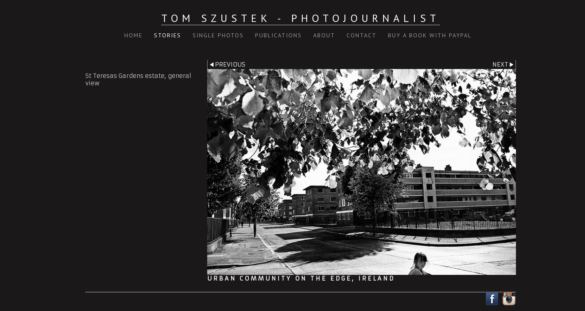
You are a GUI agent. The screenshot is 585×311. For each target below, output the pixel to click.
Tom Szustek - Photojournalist (300, 18)
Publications (278, 35)
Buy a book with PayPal (430, 35)
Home (133, 35)
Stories (167, 35)
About (324, 35)
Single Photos (218, 35)
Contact (362, 35)
